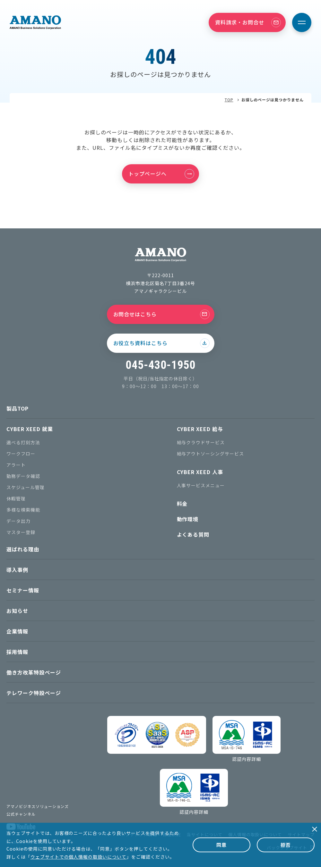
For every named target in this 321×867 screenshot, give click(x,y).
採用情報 (17, 652)
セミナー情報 (22, 590)
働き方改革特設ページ (33, 672)
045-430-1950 (160, 365)
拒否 (286, 844)
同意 (221, 844)
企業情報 (17, 631)
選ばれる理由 (22, 549)
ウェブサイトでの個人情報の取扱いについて (78, 857)
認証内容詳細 (246, 759)
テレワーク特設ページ (33, 693)
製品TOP (17, 408)
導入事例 (17, 570)
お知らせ (17, 611)
